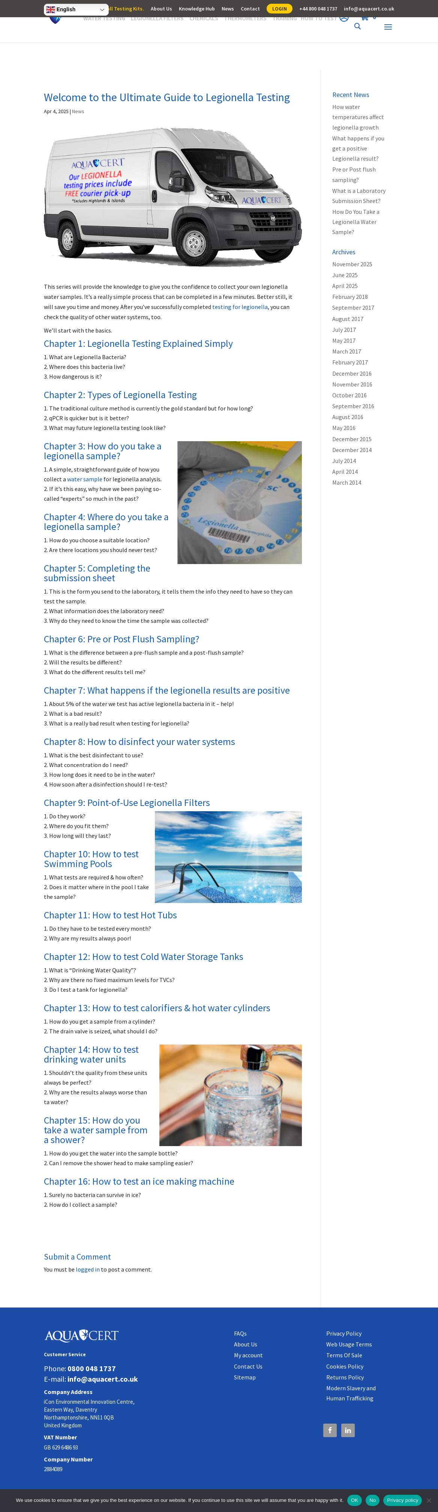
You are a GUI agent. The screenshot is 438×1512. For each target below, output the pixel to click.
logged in (88, 1269)
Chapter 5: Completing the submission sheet (97, 573)
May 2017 (344, 340)
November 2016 (352, 384)
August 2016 (347, 417)
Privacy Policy (344, 1333)
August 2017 (347, 318)
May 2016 (344, 427)
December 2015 (352, 439)
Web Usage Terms (349, 1344)
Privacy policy (402, 1500)
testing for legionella (240, 306)
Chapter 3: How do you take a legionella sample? (103, 451)
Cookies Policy (344, 1366)
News (228, 9)
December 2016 (352, 373)
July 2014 (344, 460)
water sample (84, 479)
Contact (250, 9)
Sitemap (245, 1377)
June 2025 (345, 275)
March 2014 (346, 482)
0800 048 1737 (92, 1368)
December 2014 (352, 450)
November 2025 (352, 264)
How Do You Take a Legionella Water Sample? (356, 222)
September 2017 (353, 307)
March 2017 (346, 351)
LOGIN (279, 8)
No (372, 1500)
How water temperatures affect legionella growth (358, 117)
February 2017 (350, 362)
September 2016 (353, 406)
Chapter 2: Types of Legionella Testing (120, 394)
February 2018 (350, 296)
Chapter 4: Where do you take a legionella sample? (106, 521)
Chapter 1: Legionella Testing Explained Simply (138, 343)
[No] (428, 1500)
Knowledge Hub (197, 9)
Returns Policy (345, 1377)
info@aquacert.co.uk (369, 9)
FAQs (240, 1333)
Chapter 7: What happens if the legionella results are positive (167, 690)
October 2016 (349, 395)
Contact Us (248, 1366)
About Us (161, 9)
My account (248, 1355)
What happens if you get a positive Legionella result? (358, 148)
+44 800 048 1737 (318, 9)
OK (354, 1500)
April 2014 (345, 471)
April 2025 (345, 286)
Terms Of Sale (344, 1355)
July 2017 (344, 329)
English (60, 9)
